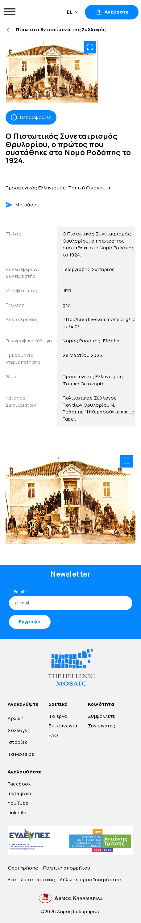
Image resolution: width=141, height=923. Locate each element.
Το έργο (58, 716)
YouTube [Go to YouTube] (18, 803)
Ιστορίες (18, 742)
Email (20, 591)
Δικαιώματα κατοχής (31, 879)
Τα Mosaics (21, 754)
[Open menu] (9, 12)
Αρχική (15, 718)
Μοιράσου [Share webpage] (22, 205)
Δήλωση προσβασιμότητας (91, 879)
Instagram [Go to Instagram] (19, 793)
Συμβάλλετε (101, 716)
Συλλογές (19, 730)
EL (72, 12)
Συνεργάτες (101, 725)
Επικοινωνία (63, 725)
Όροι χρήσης (23, 868)
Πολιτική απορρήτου (66, 868)
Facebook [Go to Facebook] (19, 784)
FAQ (53, 735)
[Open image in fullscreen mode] (90, 47)
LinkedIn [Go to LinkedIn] (17, 812)
